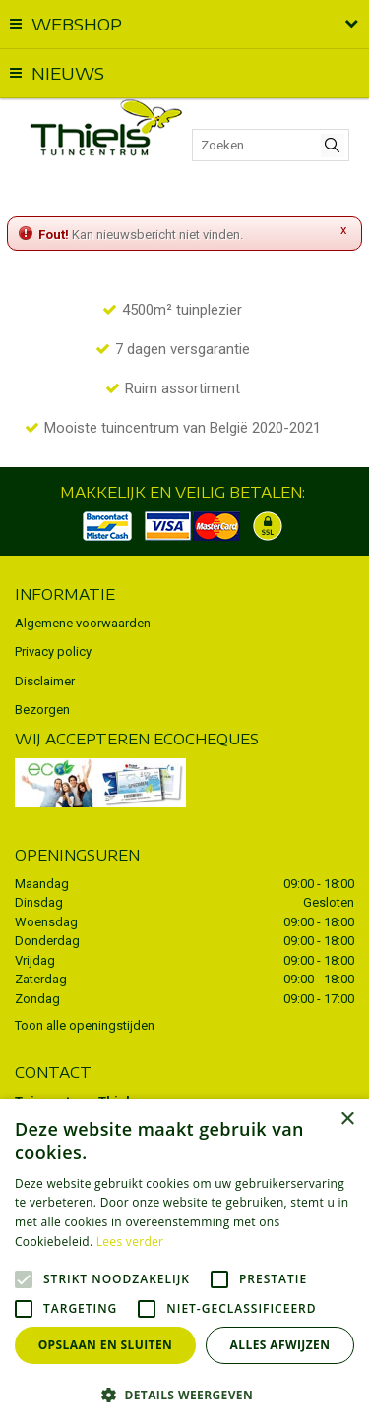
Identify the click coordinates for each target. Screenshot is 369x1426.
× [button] (346, 1119)
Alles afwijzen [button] (280, 1345)
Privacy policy (53, 651)
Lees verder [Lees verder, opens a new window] (130, 1241)
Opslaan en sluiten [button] (105, 1345)
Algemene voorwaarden (83, 623)
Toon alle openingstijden (84, 1025)
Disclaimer (45, 681)
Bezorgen (42, 709)
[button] (184, 1394)
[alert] (184, 1262)
